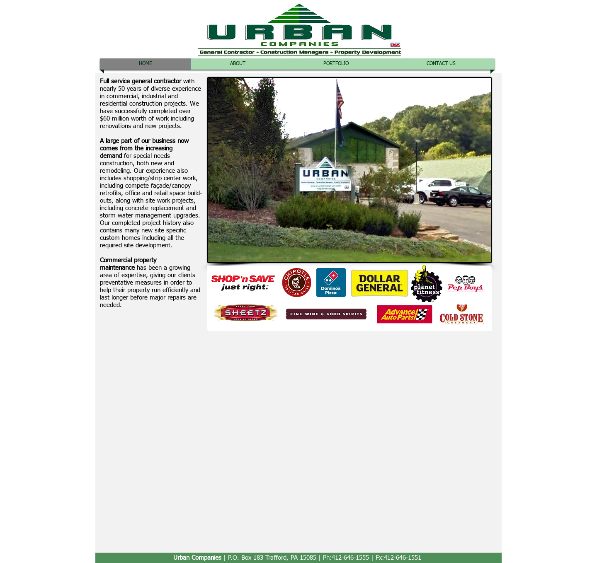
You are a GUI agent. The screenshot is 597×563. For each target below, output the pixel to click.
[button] (336, 64)
